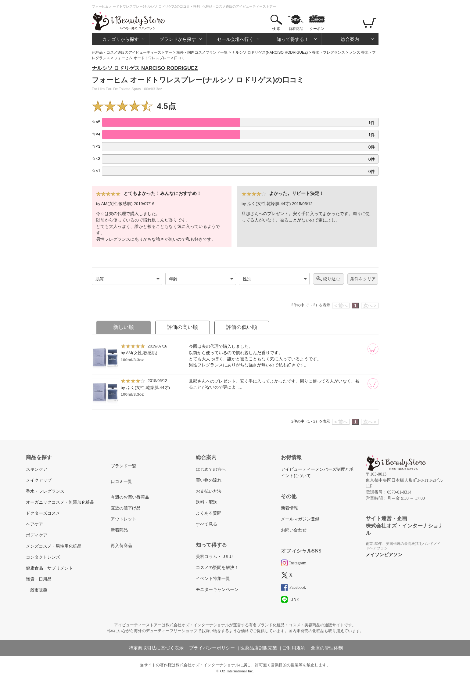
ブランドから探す (178, 39)
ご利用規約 (293, 648)
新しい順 (123, 327)
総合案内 (350, 39)
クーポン (317, 29)
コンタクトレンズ (43, 557)
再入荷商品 (121, 545)
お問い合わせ (294, 530)
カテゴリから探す (120, 39)
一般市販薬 (36, 590)
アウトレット (123, 519)
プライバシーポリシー (212, 648)
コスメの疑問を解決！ (217, 567)
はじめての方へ (211, 469)
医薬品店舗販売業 (258, 648)
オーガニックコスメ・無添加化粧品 (60, 502)
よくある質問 (208, 513)
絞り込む (331, 278)
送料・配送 (206, 502)
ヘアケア (34, 524)
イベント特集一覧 (213, 578)
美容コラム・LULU (214, 556)
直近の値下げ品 (126, 508)
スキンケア (36, 469)
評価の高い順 (182, 327)
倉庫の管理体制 (327, 648)
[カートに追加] (373, 349)
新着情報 (289, 508)
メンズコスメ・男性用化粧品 (53, 546)
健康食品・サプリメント (49, 568)
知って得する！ (293, 39)
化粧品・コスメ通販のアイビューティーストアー (132, 52)
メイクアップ (39, 480)
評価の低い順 (241, 327)
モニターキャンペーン (217, 589)
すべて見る (206, 524)
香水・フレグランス (328, 52)
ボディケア (36, 535)
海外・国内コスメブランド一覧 (202, 52)
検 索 (276, 29)
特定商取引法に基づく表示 (156, 648)
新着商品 (296, 29)
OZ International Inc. (237, 671)
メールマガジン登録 (300, 519)
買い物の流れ (208, 480)
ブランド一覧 (123, 466)
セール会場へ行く (235, 39)
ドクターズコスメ (43, 513)
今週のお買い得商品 (130, 497)
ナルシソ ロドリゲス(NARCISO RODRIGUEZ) (270, 52)
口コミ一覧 (121, 481)
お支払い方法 (208, 491)
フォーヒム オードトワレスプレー (142, 58)
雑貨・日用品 (39, 579)
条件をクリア (363, 279)
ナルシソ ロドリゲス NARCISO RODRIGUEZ (145, 68)
